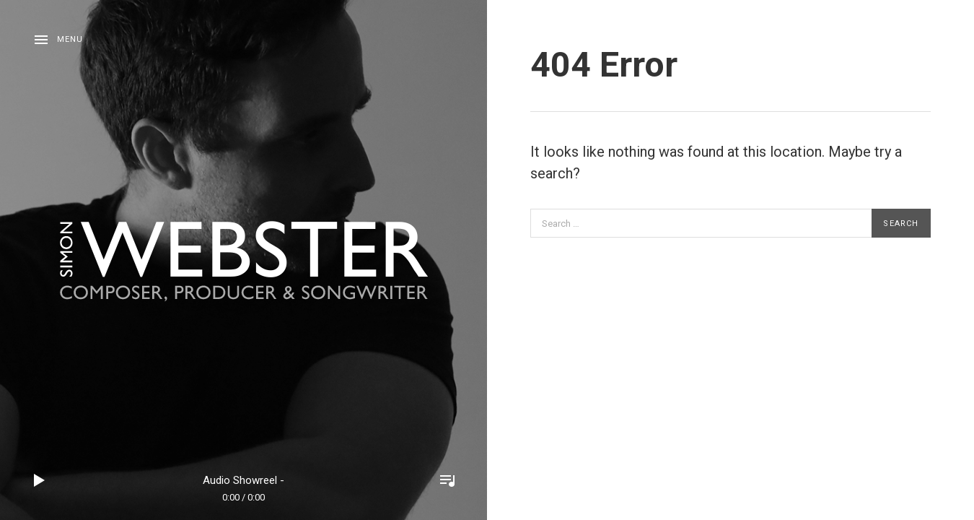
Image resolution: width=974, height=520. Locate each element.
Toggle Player (447, 480)
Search (900, 223)
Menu (70, 39)
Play (39, 480)
